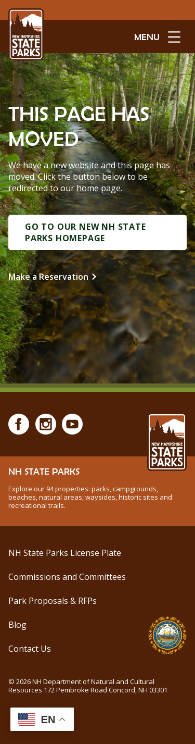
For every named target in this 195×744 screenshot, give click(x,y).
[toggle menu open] (157, 36)
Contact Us (29, 648)
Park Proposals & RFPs (52, 600)
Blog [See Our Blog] (17, 624)
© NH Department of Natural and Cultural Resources (87, 685)
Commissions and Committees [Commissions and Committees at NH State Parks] (67, 576)
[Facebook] (18, 424)
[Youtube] (72, 424)
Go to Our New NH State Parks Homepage (85, 232)
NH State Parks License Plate (64, 553)
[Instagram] (45, 424)
